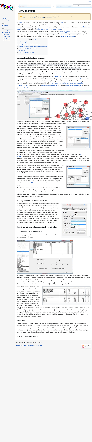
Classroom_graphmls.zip (66, 32)
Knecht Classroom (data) (68, 36)
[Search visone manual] (82, 5)
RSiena (61, 23)
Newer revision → (49, 17)
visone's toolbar (25, 87)
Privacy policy (19, 345)
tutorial (21, 23)
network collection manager (49, 85)
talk (47, 15)
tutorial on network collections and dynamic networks (67, 82)
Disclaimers (39, 345)
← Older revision (29, 17)
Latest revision (38, 17)
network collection (79, 78)
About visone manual (29, 345)
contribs (51, 15)
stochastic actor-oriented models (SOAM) (48, 29)
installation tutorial (72, 25)
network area (57, 76)
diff (24, 17)
